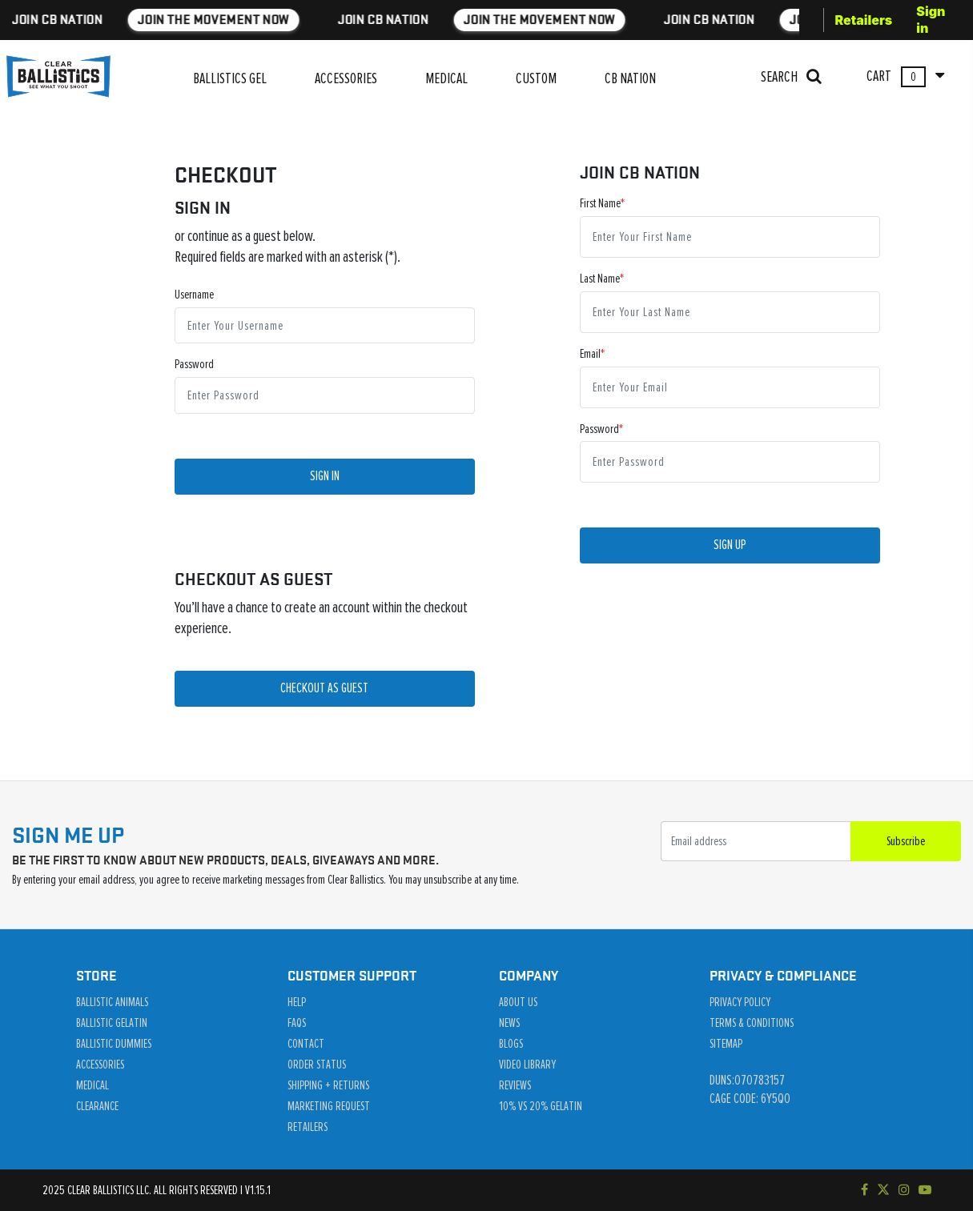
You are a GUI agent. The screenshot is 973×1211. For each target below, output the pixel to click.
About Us (518, 1002)
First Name (600, 203)
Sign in (930, 19)
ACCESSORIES (346, 78)
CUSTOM (536, 78)
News (509, 1023)
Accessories (100, 1064)
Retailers (864, 20)
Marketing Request (328, 1106)
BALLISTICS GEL (230, 78)
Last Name (600, 278)
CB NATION (630, 78)
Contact (305, 1043)
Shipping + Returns (328, 1085)
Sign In (325, 476)
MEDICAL (446, 78)
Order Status (316, 1064)
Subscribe (906, 841)
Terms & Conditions (752, 1023)
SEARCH (791, 76)
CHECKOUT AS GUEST (324, 688)
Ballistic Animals (112, 1002)
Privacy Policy (740, 1002)
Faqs (296, 1023)
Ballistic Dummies (113, 1043)
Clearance (97, 1106)
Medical (92, 1085)
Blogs (511, 1043)
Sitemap (726, 1043)
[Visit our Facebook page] (864, 1190)
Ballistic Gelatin (111, 1023)
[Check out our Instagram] (904, 1190)
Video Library (527, 1064)
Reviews (515, 1085)
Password (194, 364)
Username (194, 294)
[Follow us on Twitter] (883, 1190)
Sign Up (730, 545)
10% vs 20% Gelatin (540, 1106)
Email (590, 353)
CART (905, 76)
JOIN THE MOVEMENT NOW (158, 19)
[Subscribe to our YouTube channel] (925, 1190)
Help (296, 1002)
